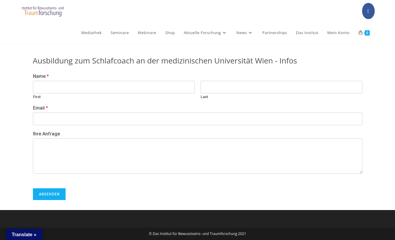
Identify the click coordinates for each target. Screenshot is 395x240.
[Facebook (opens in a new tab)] (368, 11)
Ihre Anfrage (46, 134)
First (37, 97)
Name (41, 76)
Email (40, 108)
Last (204, 97)
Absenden (49, 194)
